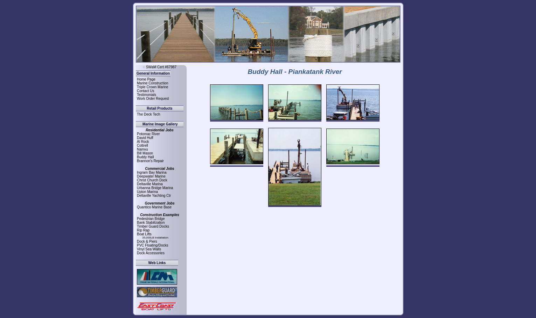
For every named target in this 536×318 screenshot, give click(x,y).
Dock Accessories (151, 253)
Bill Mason (145, 153)
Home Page (146, 79)
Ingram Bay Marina (151, 172)
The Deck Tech (148, 114)
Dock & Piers (147, 241)
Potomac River (148, 134)
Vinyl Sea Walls (149, 249)
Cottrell (142, 145)
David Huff (145, 138)
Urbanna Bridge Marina (155, 188)
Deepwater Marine (151, 176)
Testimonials (146, 95)
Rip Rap (143, 230)
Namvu (142, 149)
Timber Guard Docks (153, 226)
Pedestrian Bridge (151, 219)
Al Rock (143, 142)
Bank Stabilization (151, 222)
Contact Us (145, 91)
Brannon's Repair (150, 161)
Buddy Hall (145, 157)
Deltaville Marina (150, 184)
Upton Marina (147, 192)
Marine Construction (152, 83)
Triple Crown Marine (152, 87)
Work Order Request (153, 99)
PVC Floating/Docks (152, 245)
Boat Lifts (144, 234)
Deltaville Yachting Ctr (154, 196)
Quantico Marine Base (154, 207)
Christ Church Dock (152, 180)
